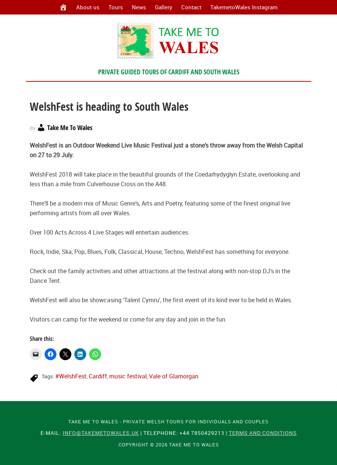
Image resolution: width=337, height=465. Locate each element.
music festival (128, 376)
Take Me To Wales (168, 40)
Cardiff (98, 376)
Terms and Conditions (263, 432)
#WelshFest (71, 376)
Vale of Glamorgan (173, 376)
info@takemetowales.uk (101, 432)
